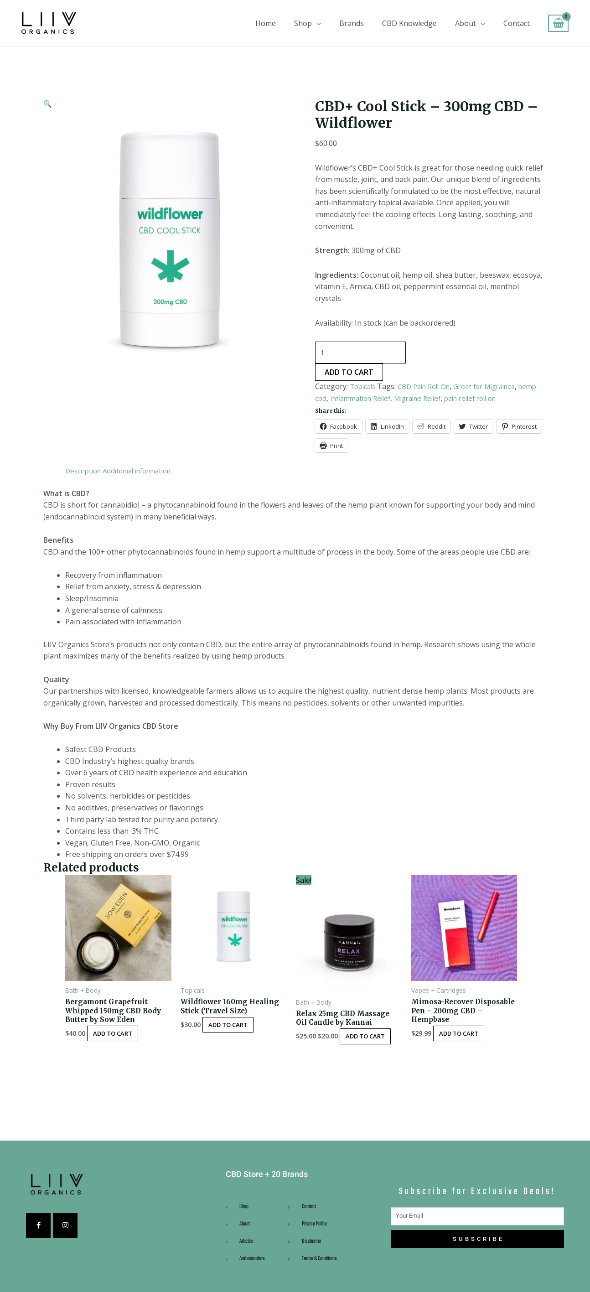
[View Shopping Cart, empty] (558, 23)
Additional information (145, 472)
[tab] (85, 472)
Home (265, 23)
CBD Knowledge (409, 23)
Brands (351, 23)
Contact (516, 23)
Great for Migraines (497, 388)
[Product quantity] (362, 353)
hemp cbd (331, 399)
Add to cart (349, 374)
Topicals (364, 388)
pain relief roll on (507, 399)
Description (85, 472)
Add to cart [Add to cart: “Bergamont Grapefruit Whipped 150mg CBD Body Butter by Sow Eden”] (118, 1037)
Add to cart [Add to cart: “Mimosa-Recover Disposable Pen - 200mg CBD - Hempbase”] (464, 1037)
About (465, 23)
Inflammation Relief (385, 399)
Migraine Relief (448, 399)
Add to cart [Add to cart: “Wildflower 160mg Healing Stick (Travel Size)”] (233, 1027)
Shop (303, 23)
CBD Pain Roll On (430, 388)
